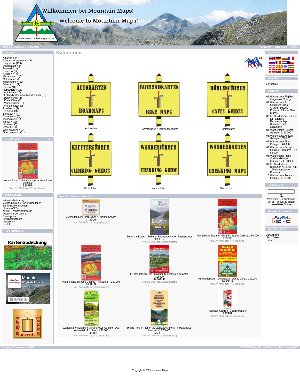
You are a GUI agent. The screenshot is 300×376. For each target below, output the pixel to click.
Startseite (7, 47)
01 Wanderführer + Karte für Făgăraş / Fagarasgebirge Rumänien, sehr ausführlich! (283, 121)
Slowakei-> (9, 113)
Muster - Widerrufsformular (17, 211)
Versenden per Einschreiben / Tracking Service (91, 217)
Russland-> (9, 108)
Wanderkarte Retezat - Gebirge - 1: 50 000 (282, 131)
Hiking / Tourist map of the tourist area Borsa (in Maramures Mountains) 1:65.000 (159, 329)
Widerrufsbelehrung (13, 200)
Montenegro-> (10, 82)
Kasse (294, 47)
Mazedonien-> (10, 76)
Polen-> (7, 87)
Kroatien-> (8, 74)
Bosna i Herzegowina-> (15, 60)
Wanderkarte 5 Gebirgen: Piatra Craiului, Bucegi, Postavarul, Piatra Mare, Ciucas (283, 107)
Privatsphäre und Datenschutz (12, 217)
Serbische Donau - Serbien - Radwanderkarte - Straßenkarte (159, 236)
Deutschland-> (11, 66)
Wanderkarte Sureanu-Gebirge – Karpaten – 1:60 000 (27, 181)
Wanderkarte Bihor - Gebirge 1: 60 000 (281, 143)
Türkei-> (7, 121)
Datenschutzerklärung (14, 213)
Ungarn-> (8, 127)
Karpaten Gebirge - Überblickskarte (228, 311)
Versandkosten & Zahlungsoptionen (22, 203)
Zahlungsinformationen (15, 205)
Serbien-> (8, 111)
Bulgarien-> (9, 63)
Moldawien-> (10, 79)
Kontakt (7, 224)
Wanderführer (11, 103)
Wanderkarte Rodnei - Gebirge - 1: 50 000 (282, 176)
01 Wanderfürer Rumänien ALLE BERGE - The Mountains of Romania (283, 168)
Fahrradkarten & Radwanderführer (22, 95)
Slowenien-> (9, 116)
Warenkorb (281, 47)
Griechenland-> (11, 132)
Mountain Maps (159, 370)
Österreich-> (9, 84)
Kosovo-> (8, 71)
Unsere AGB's (10, 208)
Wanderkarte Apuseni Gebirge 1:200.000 (281, 137)
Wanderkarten (11, 105)
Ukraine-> (8, 124)
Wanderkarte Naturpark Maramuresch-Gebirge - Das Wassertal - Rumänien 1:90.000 (91, 329)
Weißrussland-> (11, 129)
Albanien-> (9, 58)
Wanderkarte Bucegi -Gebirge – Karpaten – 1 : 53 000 (283, 150)
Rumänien (33, 47)
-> (10, 89)
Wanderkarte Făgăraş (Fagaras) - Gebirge (281, 98)
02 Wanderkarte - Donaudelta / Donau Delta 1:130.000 (227, 278)
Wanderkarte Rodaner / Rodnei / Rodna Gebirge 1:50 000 (228, 235)
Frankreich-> (9, 68)
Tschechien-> (10, 119)
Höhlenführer (11, 97)
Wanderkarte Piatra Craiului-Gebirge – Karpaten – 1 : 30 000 (281, 158)
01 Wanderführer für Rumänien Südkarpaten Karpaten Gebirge (159, 275)
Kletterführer (11, 100)
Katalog (19, 47)
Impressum (9, 221)
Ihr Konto (266, 47)
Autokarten (10, 92)
